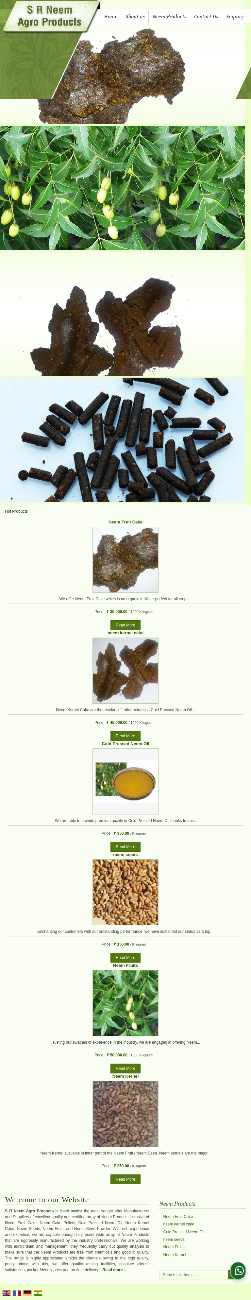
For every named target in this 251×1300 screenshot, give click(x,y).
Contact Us (206, 16)
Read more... (114, 1270)
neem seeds (125, 854)
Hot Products (16, 511)
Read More (125, 625)
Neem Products (169, 16)
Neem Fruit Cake (125, 522)
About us (135, 16)
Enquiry (235, 16)
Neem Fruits (125, 965)
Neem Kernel (125, 1076)
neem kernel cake (125, 632)
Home (110, 16)
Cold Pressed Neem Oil (125, 743)
